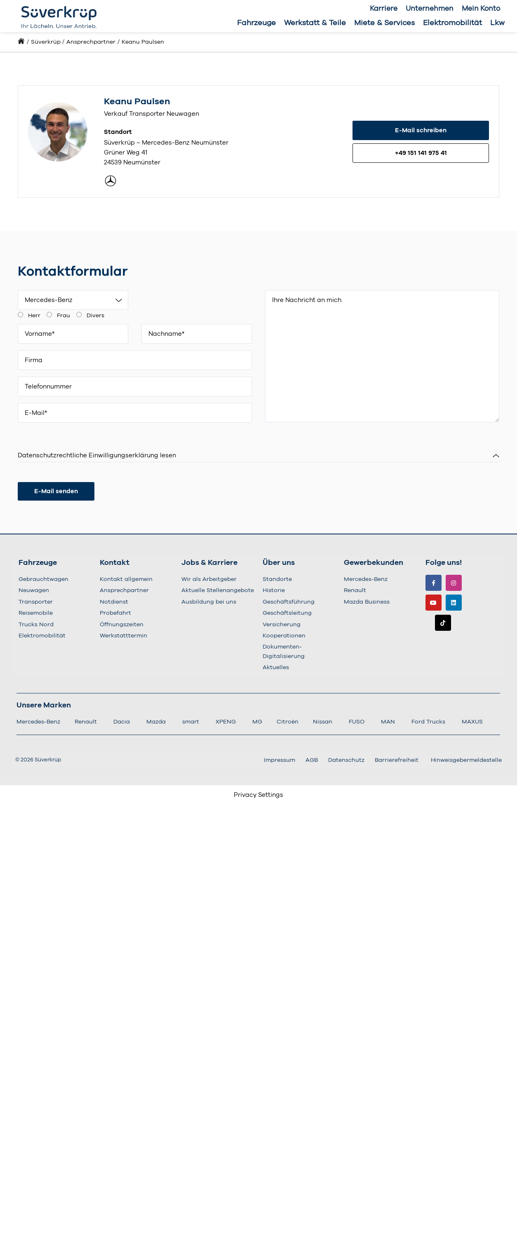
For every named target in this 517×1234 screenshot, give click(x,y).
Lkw (497, 23)
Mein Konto (481, 8)
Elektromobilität (452, 23)
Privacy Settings (258, 795)
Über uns (279, 563)
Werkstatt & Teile (315, 23)
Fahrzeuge (256, 23)
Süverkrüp (46, 42)
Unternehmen (430, 8)
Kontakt (114, 563)
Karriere (383, 8)
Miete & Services (384, 23)
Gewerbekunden (373, 563)
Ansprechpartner (90, 42)
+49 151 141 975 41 (421, 153)
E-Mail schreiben (420, 130)
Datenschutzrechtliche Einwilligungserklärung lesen (97, 455)
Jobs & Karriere (209, 563)
